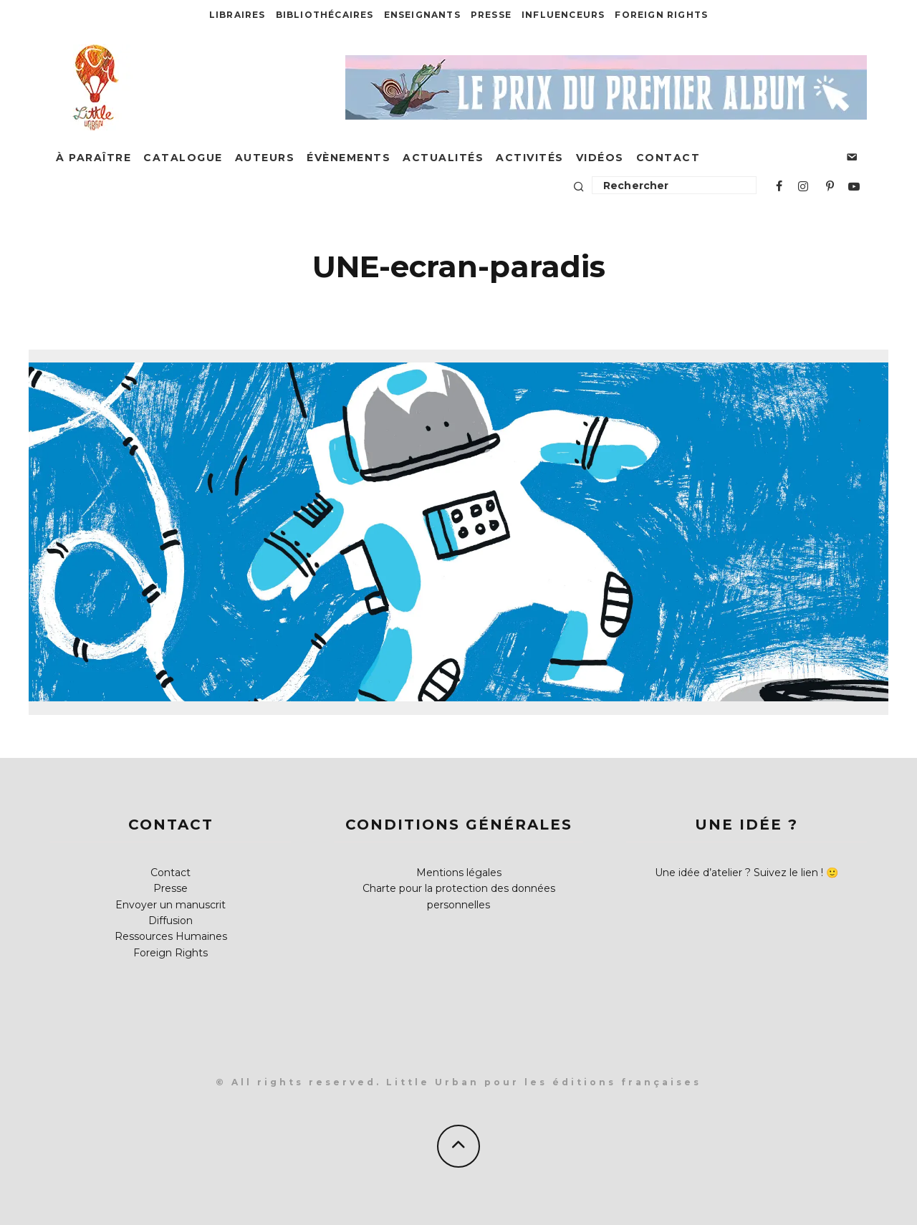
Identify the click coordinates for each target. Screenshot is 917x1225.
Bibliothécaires (325, 14)
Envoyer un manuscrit (170, 904)
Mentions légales (458, 872)
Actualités (443, 157)
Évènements (348, 157)
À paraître (93, 157)
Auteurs (265, 157)
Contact (668, 157)
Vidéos (600, 157)
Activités (530, 157)
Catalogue (183, 157)
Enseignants (422, 14)
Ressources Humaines (171, 936)
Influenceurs (563, 14)
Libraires (237, 14)
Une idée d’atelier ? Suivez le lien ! (739, 872)
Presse (491, 14)
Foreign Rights (661, 14)
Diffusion (170, 920)
